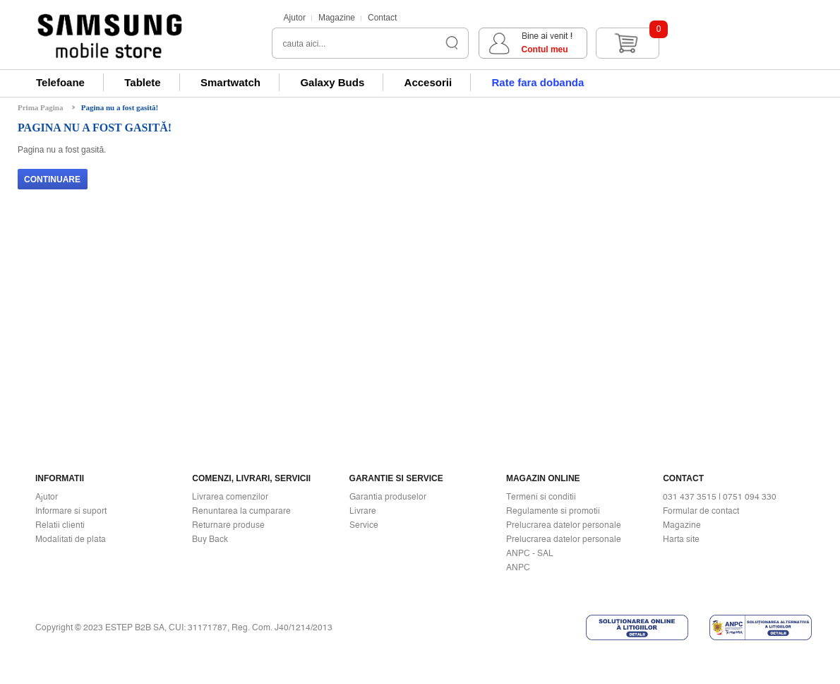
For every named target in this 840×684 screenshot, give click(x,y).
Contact (382, 18)
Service (363, 525)
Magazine (336, 18)
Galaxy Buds (332, 82)
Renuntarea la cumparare (241, 511)
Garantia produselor (387, 497)
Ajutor (295, 18)
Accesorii (428, 82)
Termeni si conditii (541, 497)
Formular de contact (701, 511)
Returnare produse (228, 525)
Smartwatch (230, 82)
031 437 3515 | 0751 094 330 (719, 497)
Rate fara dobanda (537, 82)
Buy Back (210, 539)
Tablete (142, 82)
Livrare (362, 511)
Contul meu (545, 49)
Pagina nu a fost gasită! (119, 107)
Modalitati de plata (70, 539)
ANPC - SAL (529, 553)
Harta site (681, 539)
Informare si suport (71, 511)
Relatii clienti (60, 525)
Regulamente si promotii (553, 511)
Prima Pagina (40, 107)
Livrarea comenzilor (230, 497)
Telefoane (60, 82)
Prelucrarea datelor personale (563, 525)
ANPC (518, 567)
